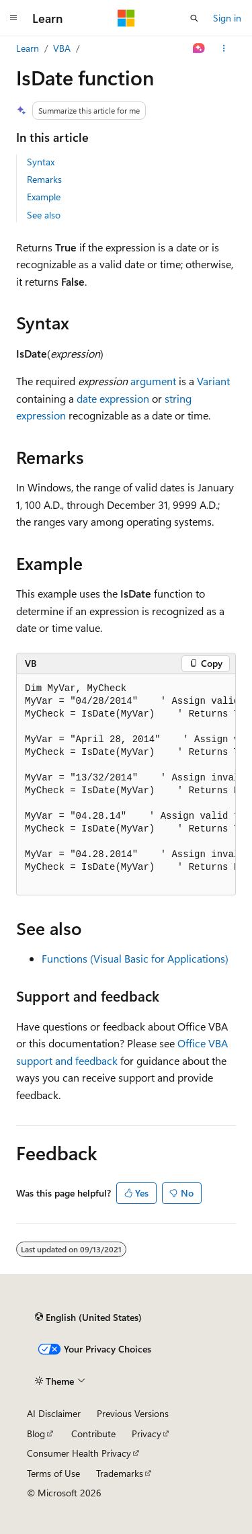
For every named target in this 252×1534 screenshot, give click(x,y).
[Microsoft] (126, 18)
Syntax (40, 161)
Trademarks (119, 1473)
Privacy (146, 1433)
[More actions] (224, 48)
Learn (27, 48)
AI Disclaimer (54, 1413)
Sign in (227, 17)
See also (43, 214)
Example (43, 196)
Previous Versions (133, 1413)
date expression (113, 398)
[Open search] (194, 18)
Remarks (44, 179)
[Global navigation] (13, 18)
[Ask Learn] (199, 48)
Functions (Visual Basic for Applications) (135, 958)
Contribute (93, 1433)
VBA (62, 48)
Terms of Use (53, 1473)
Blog (36, 1433)
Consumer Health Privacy (79, 1453)
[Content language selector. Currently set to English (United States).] (88, 1317)
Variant (213, 381)
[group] (126, 784)
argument (153, 381)
